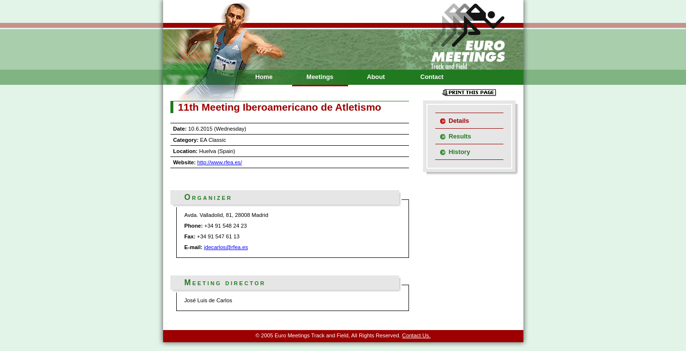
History (459, 152)
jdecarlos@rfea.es (226, 247)
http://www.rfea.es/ (219, 162)
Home (264, 76)
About (376, 76)
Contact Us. (416, 335)
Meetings (319, 76)
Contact (432, 76)
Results (460, 136)
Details (459, 120)
